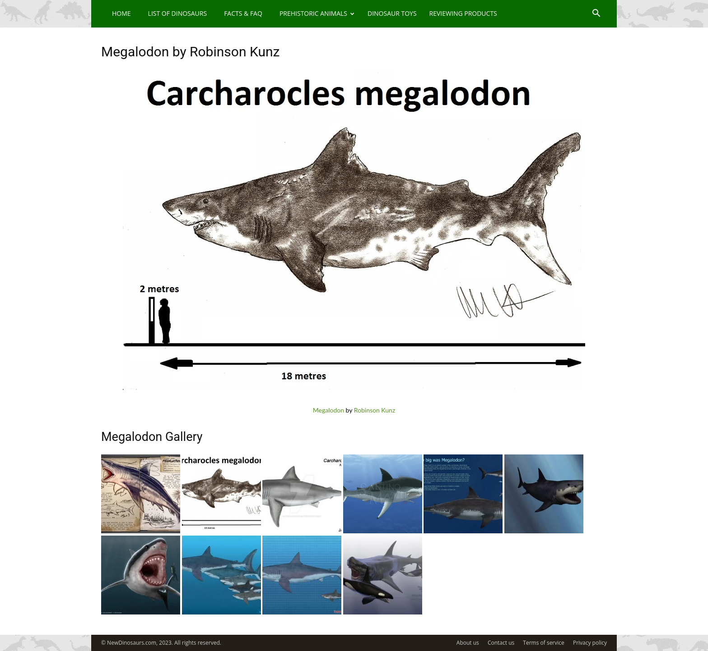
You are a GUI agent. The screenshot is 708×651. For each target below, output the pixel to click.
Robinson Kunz (375, 410)
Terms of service (543, 642)
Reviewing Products (463, 13)
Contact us (501, 642)
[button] (596, 14)
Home (121, 13)
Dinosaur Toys (392, 13)
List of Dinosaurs (177, 13)
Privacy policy (590, 642)
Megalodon (328, 410)
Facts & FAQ (243, 13)
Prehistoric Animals (316, 13)
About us (467, 642)
